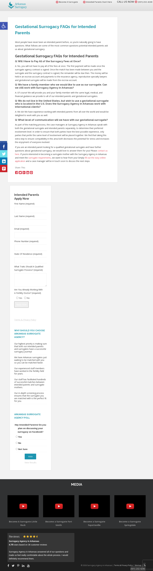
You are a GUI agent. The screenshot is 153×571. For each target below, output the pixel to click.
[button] (4, 26)
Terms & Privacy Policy (25, 319)
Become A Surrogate (63, 2)
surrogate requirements (39, 157)
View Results (30, 462)
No (19, 443)
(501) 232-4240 (143, 1)
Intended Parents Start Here (93, 2)
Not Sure (22, 449)
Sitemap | (140, 565)
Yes (20, 436)
